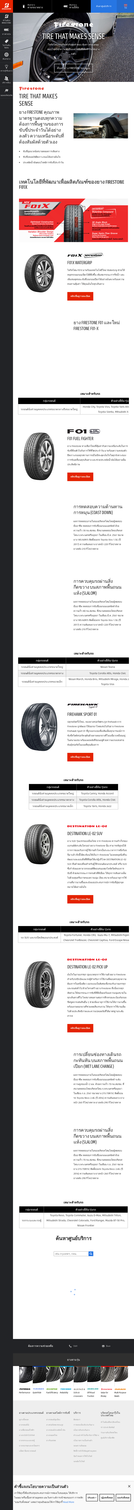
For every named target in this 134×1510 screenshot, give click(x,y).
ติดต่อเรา (76, 1419)
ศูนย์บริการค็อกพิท (108, 1438)
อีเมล (108, 1346)
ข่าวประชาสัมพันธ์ (108, 1427)
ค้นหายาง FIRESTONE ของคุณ (73, 68)
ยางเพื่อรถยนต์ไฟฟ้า (26, 1430)
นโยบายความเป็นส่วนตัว (82, 1440)
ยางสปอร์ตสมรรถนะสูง (54, 1425)
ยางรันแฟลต (51, 1440)
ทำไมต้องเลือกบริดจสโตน (110, 1422)
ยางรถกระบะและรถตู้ (27, 1440)
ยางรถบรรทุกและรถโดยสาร (29, 1445)
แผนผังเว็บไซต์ (79, 1461)
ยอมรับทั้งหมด (123, 1497)
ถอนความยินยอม (79, 1445)
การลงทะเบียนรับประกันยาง (83, 1425)
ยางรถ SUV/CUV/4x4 (27, 1435)
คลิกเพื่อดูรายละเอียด (80, 296)
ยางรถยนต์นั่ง (24, 1425)
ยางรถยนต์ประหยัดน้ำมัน (55, 1430)
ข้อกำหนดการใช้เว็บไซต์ (82, 1456)
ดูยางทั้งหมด (24, 1419)
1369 (75, 1346)
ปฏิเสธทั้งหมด (107, 1497)
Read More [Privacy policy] (68, 1502)
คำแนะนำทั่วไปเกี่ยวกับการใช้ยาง (86, 1435)
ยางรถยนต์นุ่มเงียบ (53, 1419)
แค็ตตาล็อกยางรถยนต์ (27, 1451)
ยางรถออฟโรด (51, 1435)
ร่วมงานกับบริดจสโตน (109, 1432)
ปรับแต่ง (91, 1497)
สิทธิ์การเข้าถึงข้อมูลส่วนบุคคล (84, 1451)
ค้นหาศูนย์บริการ (103, 6)
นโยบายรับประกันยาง (81, 1430)
